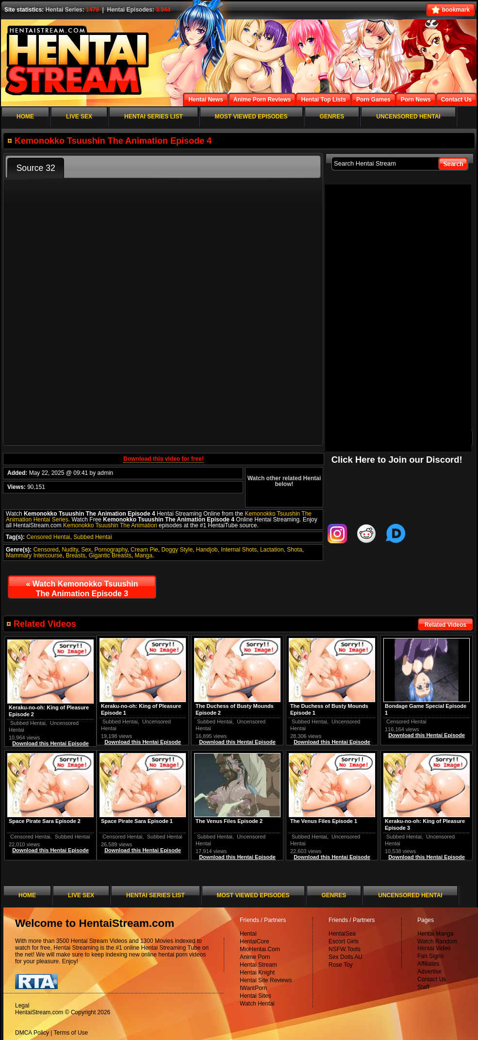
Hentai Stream (258, 964)
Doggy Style (177, 549)
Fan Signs (430, 956)
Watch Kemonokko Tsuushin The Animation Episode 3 (82, 589)
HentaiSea (342, 933)
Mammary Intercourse (34, 555)
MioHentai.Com (260, 949)
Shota (294, 549)
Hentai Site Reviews (266, 980)
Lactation (272, 549)
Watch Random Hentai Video (437, 945)
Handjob (207, 549)
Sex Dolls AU (346, 957)
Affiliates (428, 963)
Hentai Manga (435, 933)
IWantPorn (253, 988)
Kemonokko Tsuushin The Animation (110, 525)
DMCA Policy (32, 1032)
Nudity (70, 549)
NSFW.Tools (345, 949)
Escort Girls (344, 941)
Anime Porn (255, 957)
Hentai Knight (257, 972)
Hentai (248, 933)
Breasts (75, 555)
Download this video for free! (163, 458)
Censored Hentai (48, 537)
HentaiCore (254, 941)
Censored (46, 549)
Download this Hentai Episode (426, 735)
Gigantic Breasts (110, 555)
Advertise (429, 971)
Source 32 (35, 168)
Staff (423, 987)
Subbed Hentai (92, 537)
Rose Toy (341, 964)
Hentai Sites (255, 995)
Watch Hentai (257, 1003)
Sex (86, 549)
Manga (143, 555)
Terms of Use (71, 1032)
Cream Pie (144, 549)
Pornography (111, 549)
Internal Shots (239, 549)
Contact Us (431, 979)
